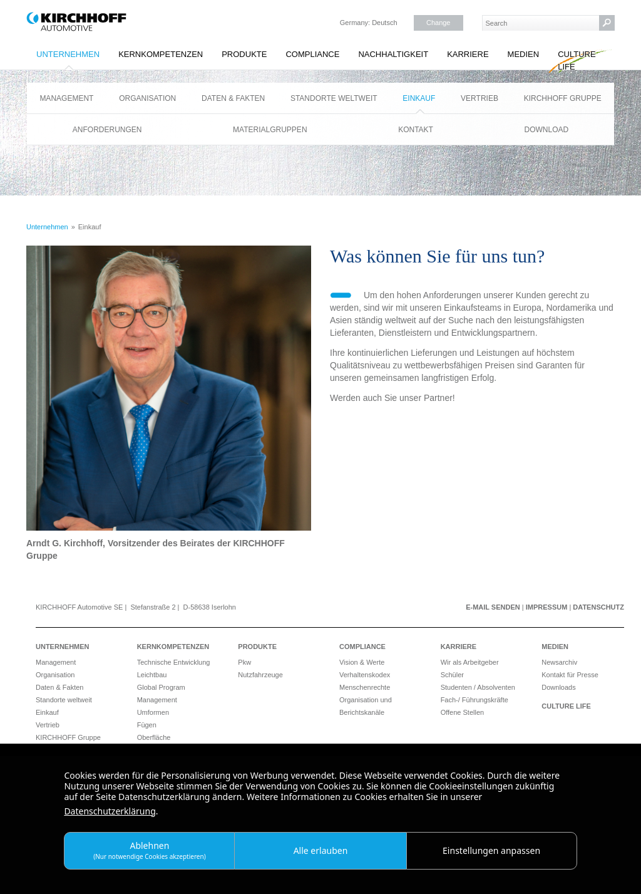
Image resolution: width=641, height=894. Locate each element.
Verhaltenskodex (364, 674)
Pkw (244, 662)
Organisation (147, 98)
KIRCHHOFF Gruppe (563, 98)
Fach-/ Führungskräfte (474, 700)
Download (547, 129)
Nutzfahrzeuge (260, 674)
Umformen (153, 712)
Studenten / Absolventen (478, 687)
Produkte (244, 54)
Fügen (146, 725)
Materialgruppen (270, 129)
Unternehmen (68, 54)
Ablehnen (149, 849)
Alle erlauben (321, 850)
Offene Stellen (463, 712)
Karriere (467, 54)
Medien (524, 54)
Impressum (547, 607)
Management (66, 98)
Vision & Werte (361, 662)
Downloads (558, 687)
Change (438, 22)
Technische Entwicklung (173, 662)
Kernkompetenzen (160, 54)
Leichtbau (152, 674)
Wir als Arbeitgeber (470, 662)
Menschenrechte (364, 687)
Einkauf (419, 98)
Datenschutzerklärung (109, 811)
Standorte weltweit (333, 98)
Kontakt (415, 129)
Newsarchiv (559, 662)
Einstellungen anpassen (491, 850)
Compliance (312, 54)
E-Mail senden (493, 607)
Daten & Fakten (233, 98)
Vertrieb (479, 98)
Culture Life (576, 60)
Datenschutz (598, 607)
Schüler (452, 674)
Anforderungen (107, 129)
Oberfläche (154, 737)
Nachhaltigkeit (393, 54)
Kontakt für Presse (569, 674)
